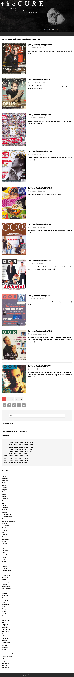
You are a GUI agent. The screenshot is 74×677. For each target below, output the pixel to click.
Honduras (5, 541)
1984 (11, 451)
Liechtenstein (6, 571)
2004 (21, 451)
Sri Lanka (5, 636)
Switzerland (6, 643)
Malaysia (5, 577)
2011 (26, 445)
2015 (26, 454)
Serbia (4, 622)
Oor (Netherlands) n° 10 (40, 44)
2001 (21, 445)
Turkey (4, 650)
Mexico (4, 580)
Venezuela (5, 663)
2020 (31, 442)
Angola (4, 476)
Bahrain (4, 485)
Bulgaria (4, 496)
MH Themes (49, 675)
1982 (11, 447)
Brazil (4, 494)
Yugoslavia (5, 668)
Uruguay (4, 661)
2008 (21, 460)
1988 (11, 460)
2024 (31, 451)
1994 (16, 451)
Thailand (5, 647)
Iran (3, 553)
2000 (21, 442)
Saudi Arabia (6, 620)
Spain (4, 634)
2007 (21, 458)
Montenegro (6, 582)
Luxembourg (6, 575)
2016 (26, 456)
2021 (31, 445)
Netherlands (6, 586)
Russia (4, 618)
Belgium (4, 490)
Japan (4, 562)
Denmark (5, 519)
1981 (11, 445)
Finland (4, 530)
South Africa (6, 629)
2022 (31, 447)
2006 (21, 456)
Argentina (5, 478)
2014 (26, 451)
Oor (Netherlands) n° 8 (39, 224)
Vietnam (4, 665)
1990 (16, 442)
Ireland (4, 555)
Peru (3, 602)
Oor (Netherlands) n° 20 (40, 188)
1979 (6, 463)
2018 (26, 460)
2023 (31, 449)
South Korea (6, 631)
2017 (26, 458)
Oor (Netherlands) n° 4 (39, 79)
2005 (21, 454)
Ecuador (4, 523)
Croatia (4, 512)
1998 (16, 460)
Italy (3, 559)
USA (3, 658)
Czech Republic (7, 514)
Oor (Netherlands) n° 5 (39, 295)
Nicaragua (5, 591)
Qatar (4, 613)
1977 (6, 458)
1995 (16, 454)
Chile (3, 503)
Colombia (5, 508)
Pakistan (5, 595)
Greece (4, 537)
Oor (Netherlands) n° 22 (40, 331)
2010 (26, 442)
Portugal (4, 609)
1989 (11, 463)
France (4, 532)
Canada (4, 501)
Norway (4, 593)
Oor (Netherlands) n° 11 (39, 114)
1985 (11, 454)
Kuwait (4, 566)
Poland (4, 607)
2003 (21, 449)
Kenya (4, 564)
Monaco (4, 584)
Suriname (5, 638)
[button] (71, 33)
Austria (4, 483)
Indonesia (5, 550)
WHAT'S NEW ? (6, 429)
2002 (21, 447)
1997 (16, 458)
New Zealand (6, 589)
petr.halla (42, 48)
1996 (16, 456)
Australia (5, 481)
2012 (26, 447)
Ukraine (4, 652)
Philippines (5, 604)
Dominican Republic (8, 521)
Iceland (4, 546)
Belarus (4, 487)
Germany (5, 535)
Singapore (5, 625)
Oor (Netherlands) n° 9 (39, 366)
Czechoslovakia (7, 517)
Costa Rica (5, 510)
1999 (16, 463)
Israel (4, 557)
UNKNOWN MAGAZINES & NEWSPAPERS (14, 431)
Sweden (4, 640)
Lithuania (5, 573)
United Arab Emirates (9, 654)
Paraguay (5, 600)
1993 (16, 449)
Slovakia (5, 627)
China (4, 505)
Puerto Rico (5, 611)
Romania (5, 616)
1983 (11, 449)
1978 (6, 460)
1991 (16, 445)
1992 (16, 447)
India (3, 548)
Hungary (4, 544)
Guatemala (5, 539)
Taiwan (4, 645)
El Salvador (5, 526)
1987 (11, 458)
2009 (21, 463)
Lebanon (4, 568)
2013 (26, 449)
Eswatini (5, 528)
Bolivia (4, 492)
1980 (11, 442)
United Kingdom (7, 656)
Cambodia (5, 499)
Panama (4, 598)
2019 (26, 463)
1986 (11, 456)
